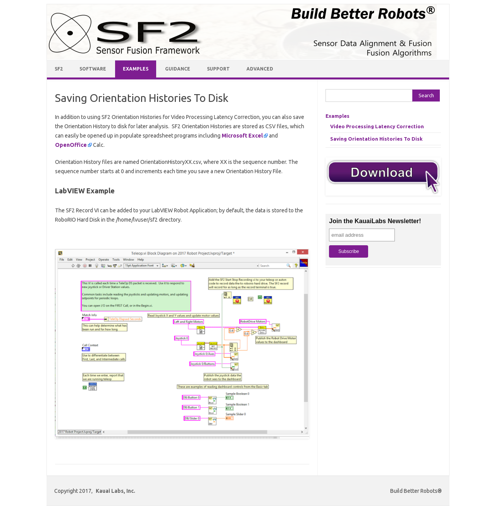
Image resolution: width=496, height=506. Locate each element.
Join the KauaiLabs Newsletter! (375, 221)
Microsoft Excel (242, 136)
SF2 (59, 68)
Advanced (259, 68)
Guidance (177, 68)
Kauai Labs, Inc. (115, 491)
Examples (135, 68)
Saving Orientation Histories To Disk (376, 138)
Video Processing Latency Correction (377, 126)
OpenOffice (71, 145)
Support (218, 68)
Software (92, 68)
